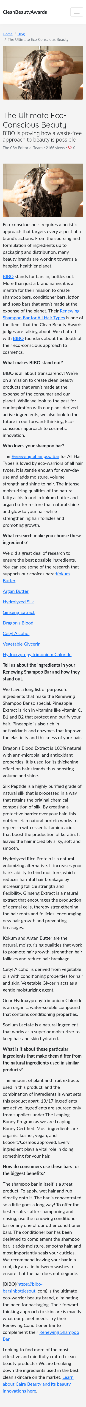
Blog (21, 34)
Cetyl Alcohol (16, 633)
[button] (70, 147)
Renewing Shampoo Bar (35, 456)
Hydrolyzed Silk (18, 601)
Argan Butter (16, 591)
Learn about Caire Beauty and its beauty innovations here (38, 1383)
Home (8, 34)
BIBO (8, 276)
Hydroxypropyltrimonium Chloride (37, 654)
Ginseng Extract (19, 612)
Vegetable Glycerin (21, 643)
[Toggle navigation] (76, 12)
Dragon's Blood (18, 622)
